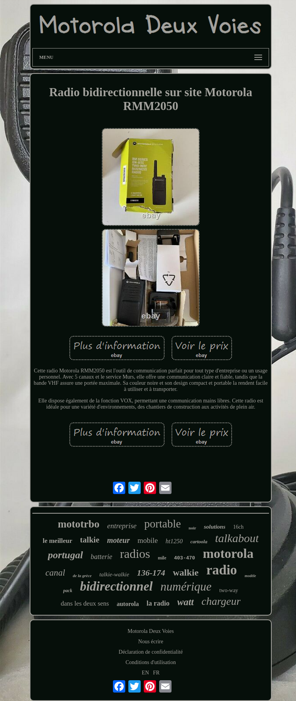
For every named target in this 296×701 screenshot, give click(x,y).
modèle (250, 576)
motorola (228, 553)
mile (162, 558)
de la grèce (82, 575)
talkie (89, 539)
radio (221, 569)
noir (192, 528)
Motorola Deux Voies (151, 631)
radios (135, 554)
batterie (101, 557)
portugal (65, 555)
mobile (148, 540)
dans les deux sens (85, 603)
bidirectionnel (116, 586)
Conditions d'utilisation (151, 662)
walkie (185, 572)
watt (185, 602)
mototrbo (78, 524)
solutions (214, 527)
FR (156, 673)
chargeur (221, 601)
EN (145, 673)
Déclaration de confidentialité (151, 652)
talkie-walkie (114, 574)
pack (67, 590)
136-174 (151, 572)
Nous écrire (150, 641)
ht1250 (173, 541)
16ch (238, 527)
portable (162, 523)
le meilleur (57, 540)
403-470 (184, 558)
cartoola (198, 541)
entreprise (121, 526)
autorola (128, 604)
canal (55, 572)
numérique (186, 586)
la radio (158, 603)
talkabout (237, 538)
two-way (228, 590)
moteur (118, 540)
